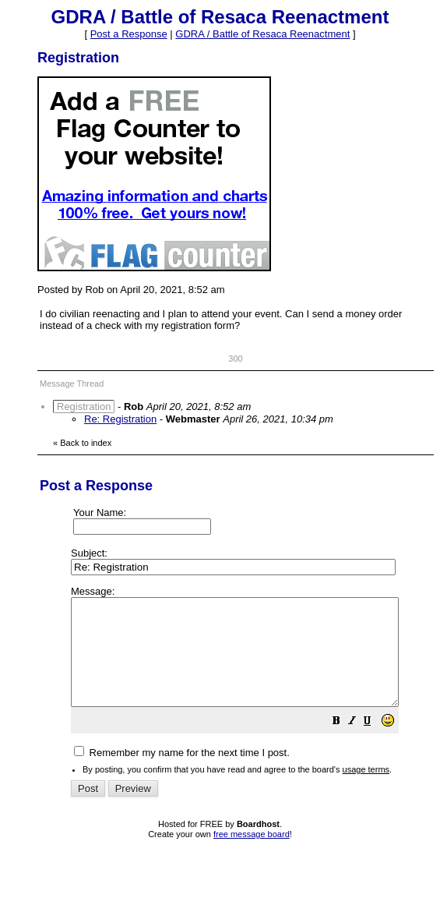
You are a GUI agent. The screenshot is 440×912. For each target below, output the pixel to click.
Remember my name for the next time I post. (182, 773)
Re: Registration (120, 419)
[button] (375, 744)
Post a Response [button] (128, 34)
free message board (251, 855)
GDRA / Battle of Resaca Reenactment (262, 34)
